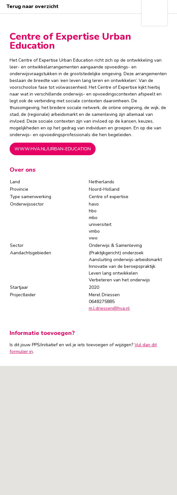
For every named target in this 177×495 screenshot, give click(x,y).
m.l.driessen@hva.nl (109, 308)
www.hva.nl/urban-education (52, 149)
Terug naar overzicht (32, 6)
